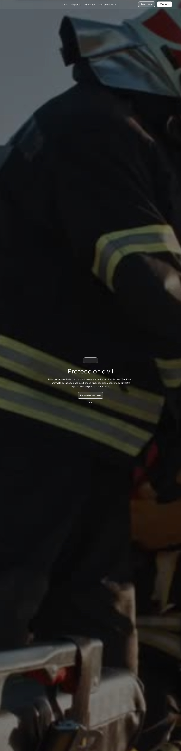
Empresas (75, 4)
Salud (64, 4)
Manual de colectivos (90, 395)
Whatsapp (164, 4)
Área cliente (146, 4)
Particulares (89, 4)
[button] (108, 4)
